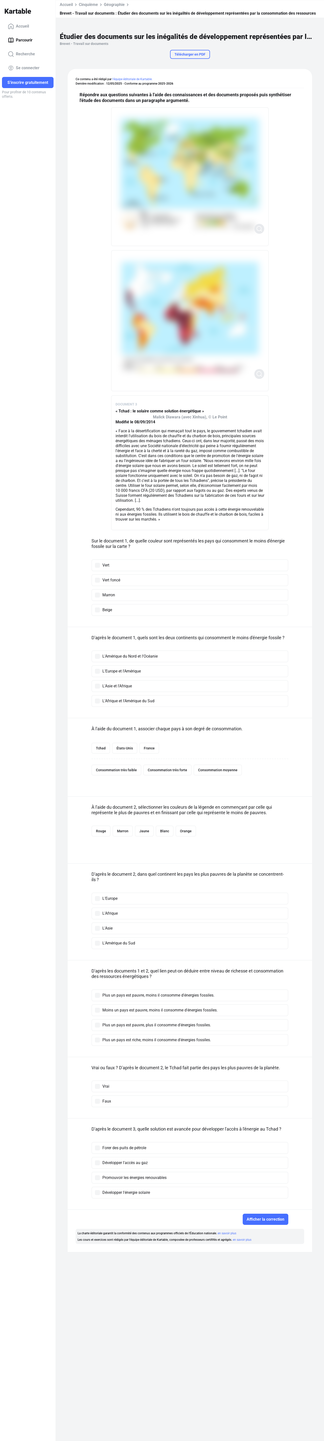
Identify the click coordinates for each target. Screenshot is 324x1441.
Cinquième (88, 4)
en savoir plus (227, 1233)
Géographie (114, 4)
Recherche (21, 54)
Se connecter (23, 68)
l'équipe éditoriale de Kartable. (132, 79)
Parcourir (20, 40)
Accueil (18, 26)
